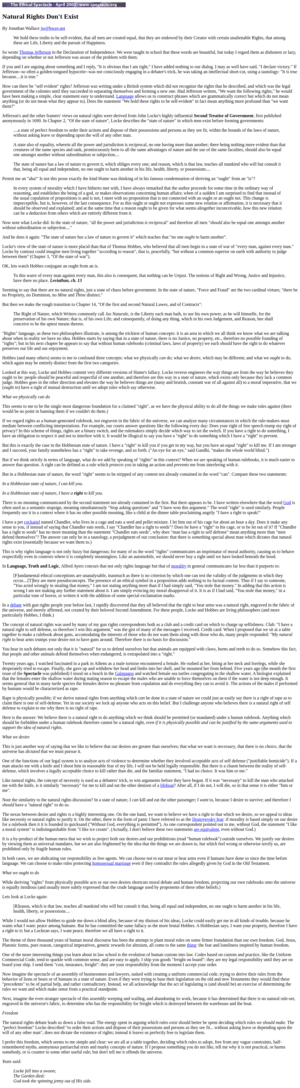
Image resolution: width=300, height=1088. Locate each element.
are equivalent (206, 829)
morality (178, 566)
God (287, 502)
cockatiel (32, 522)
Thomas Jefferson (35, 52)
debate (16, 605)
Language (125, 96)
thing (191, 945)
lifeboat (167, 785)
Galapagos (124, 673)
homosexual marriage (111, 863)
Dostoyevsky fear (207, 819)
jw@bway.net (53, 28)
